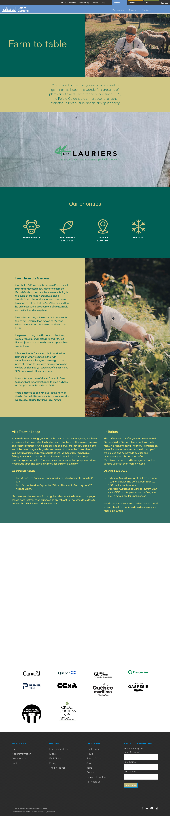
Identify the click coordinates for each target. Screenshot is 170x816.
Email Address (132, 752)
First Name (130, 762)
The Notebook (57, 768)
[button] (118, 10)
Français (164, 3)
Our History (92, 749)
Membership (19, 758)
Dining (52, 763)
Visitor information (21, 754)
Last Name (130, 771)
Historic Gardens (58, 749)
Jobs (89, 768)
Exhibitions (55, 758)
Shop (89, 763)
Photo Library (93, 758)
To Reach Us (93, 782)
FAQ (14, 763)
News (89, 754)
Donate (90, 772)
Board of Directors (96, 777)
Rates (15, 749)
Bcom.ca (50, 812)
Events (53, 754)
